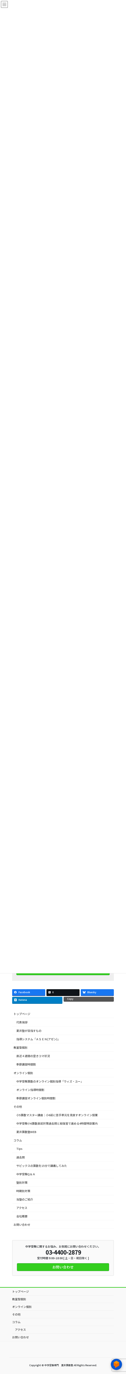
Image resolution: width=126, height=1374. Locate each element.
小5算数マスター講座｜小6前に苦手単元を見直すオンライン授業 (57, 1115)
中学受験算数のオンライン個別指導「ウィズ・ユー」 (49, 1081)
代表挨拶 (22, 1022)
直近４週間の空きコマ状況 (33, 1056)
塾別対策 (22, 1182)
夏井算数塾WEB (26, 1132)
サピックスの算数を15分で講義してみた (41, 1166)
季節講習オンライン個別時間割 (35, 1098)
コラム (18, 1140)
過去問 (20, 1157)
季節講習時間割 (26, 1064)
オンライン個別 (23, 1073)
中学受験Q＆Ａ (25, 1174)
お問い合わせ (22, 1225)
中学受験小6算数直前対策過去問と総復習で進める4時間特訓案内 (57, 1123)
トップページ (22, 1014)
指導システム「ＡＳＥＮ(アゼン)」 (38, 1039)
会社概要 (22, 1216)
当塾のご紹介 (24, 1199)
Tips (19, 1149)
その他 (19, 1107)
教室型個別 (22, 1047)
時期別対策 (23, 1191)
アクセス (22, 1208)
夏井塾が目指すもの (28, 1031)
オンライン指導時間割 (30, 1090)
